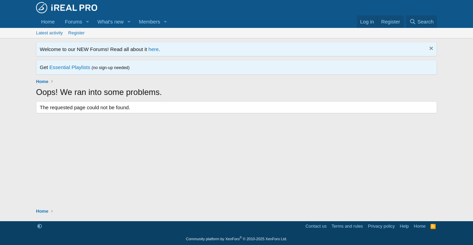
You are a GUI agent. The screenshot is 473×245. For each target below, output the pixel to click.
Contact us (316, 226)
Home (48, 21)
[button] (87, 21)
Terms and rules (347, 226)
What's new (111, 21)
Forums (73, 21)
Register (76, 32)
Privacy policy (381, 226)
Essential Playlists (69, 67)
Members (149, 21)
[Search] (421, 21)
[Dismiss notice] (430, 49)
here (153, 49)
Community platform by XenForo (236, 239)
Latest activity (49, 32)
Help (404, 226)
